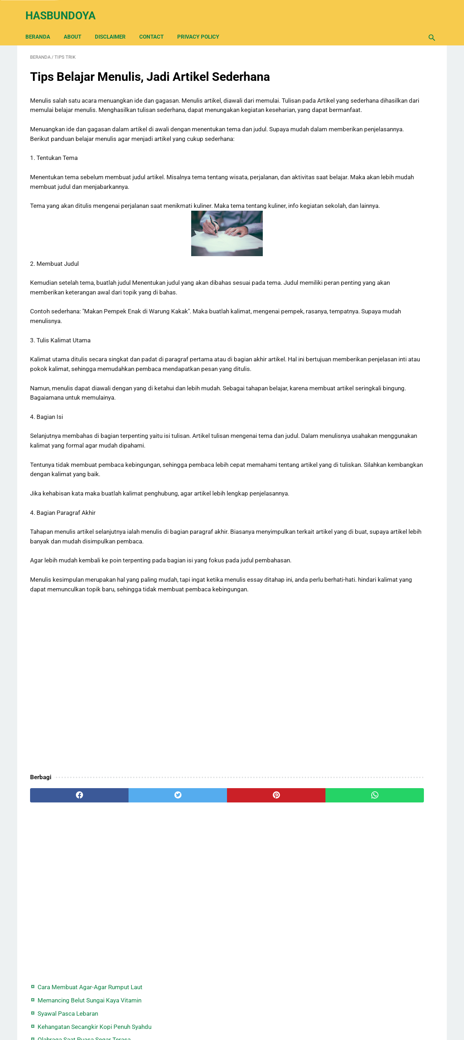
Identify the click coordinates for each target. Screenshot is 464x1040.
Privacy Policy (203, 26)
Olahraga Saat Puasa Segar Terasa (380, 136)
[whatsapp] (267, 836)
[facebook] (64, 836)
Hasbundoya (65, 8)
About (77, 26)
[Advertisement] (165, 725)
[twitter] (131, 836)
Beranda (42, 26)
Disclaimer (115, 26)
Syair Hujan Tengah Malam (369, 149)
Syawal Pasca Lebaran (364, 100)
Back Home (232, 1013)
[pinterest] (199, 836)
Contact (156, 26)
